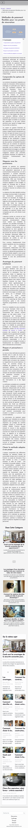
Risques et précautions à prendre (11, 50)
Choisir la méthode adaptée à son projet (12, 53)
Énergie (14, 820)
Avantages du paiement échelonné (11, 48)
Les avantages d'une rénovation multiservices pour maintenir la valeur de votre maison (14, 571)
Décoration (14, 816)
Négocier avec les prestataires (10, 45)
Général (8, 8)
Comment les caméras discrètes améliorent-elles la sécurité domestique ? (14, 596)
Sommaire (7, 40)
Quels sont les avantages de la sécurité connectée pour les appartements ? (14, 546)
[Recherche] (14, 813)
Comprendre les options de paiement (11, 42)
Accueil (3, 8)
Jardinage (14, 818)
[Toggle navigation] (2, 2)
